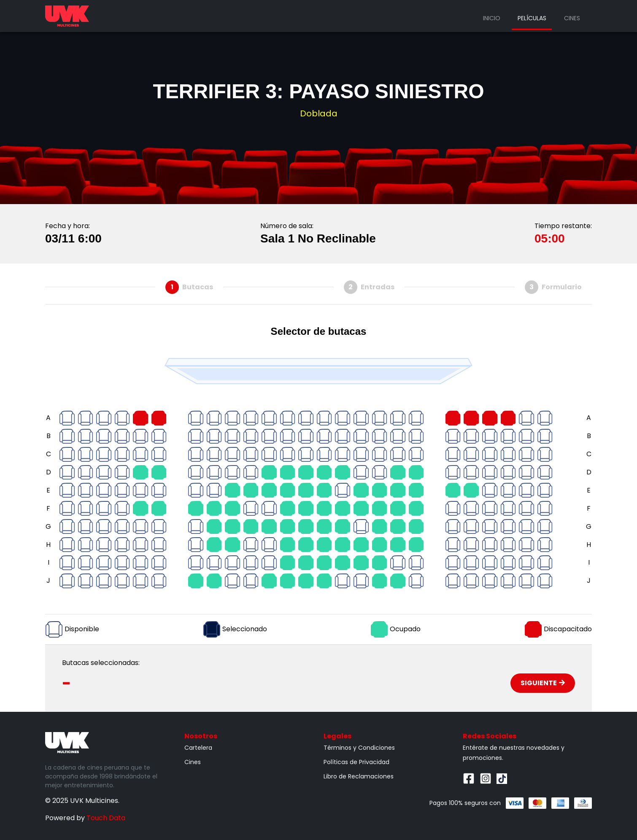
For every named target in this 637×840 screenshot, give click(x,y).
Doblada (318, 113)
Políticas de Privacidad (356, 762)
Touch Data (105, 818)
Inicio (491, 18)
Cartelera (198, 747)
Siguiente (543, 683)
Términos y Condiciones (359, 747)
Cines (572, 18)
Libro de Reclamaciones (359, 776)
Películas (532, 18)
